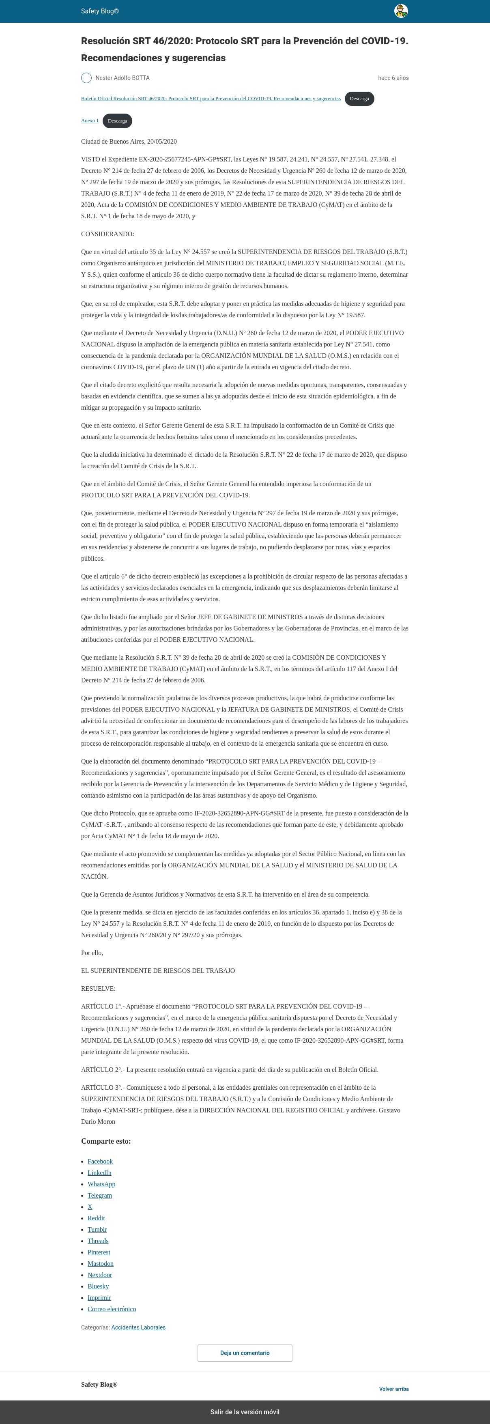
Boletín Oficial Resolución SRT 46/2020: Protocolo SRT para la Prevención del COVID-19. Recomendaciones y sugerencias (211, 98)
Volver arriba (394, 1389)
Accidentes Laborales (139, 1327)
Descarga (359, 98)
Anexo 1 (90, 121)
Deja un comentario (245, 1353)
